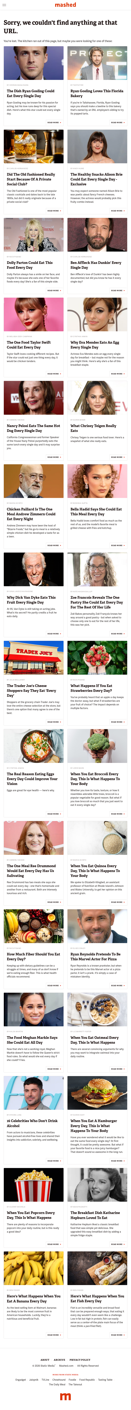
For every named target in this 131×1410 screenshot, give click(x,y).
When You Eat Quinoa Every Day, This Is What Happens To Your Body (95, 871)
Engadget (21, 1379)
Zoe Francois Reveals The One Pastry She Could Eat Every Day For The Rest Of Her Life (97, 602)
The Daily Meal (57, 1384)
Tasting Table (105, 1379)
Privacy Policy (80, 1359)
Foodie (72, 1379)
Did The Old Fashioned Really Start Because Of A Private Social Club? (31, 179)
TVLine (45, 1379)
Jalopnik (33, 1379)
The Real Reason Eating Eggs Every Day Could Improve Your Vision (32, 779)
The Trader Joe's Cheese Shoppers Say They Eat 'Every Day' (31, 690)
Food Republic (87, 1379)
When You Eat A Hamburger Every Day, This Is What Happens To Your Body (94, 1126)
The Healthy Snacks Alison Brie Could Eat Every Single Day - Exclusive (96, 179)
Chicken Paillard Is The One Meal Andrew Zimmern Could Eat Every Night (31, 514)
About (45, 1359)
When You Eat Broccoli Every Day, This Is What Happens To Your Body (95, 779)
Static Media (48, 1365)
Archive (59, 1359)
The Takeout (75, 1384)
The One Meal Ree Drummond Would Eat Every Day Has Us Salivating (31, 871)
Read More (53, 122)
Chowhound (59, 1379)
